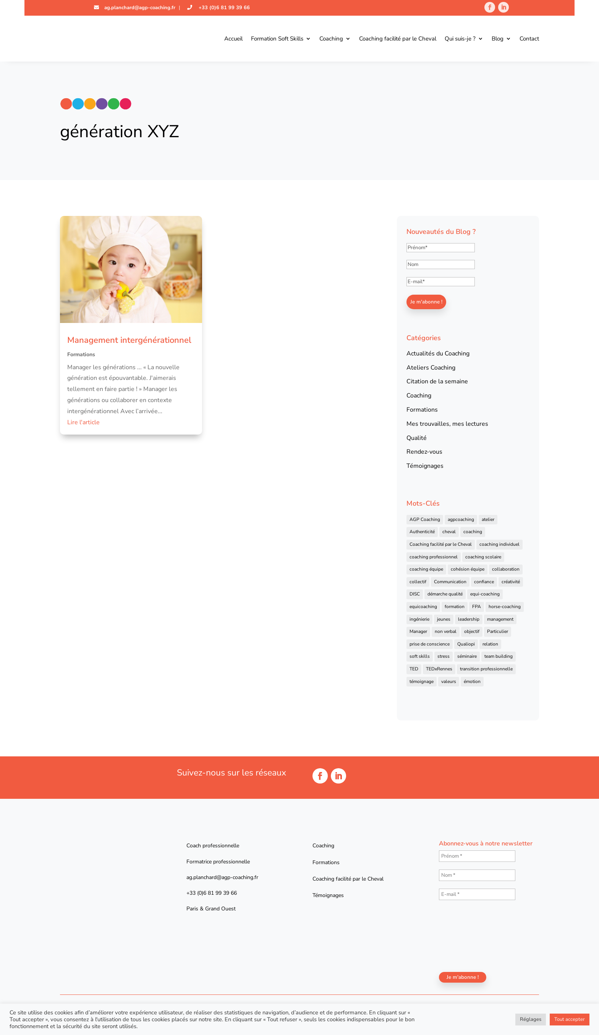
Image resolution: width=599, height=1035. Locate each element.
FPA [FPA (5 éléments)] (476, 606)
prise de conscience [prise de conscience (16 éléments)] (430, 644)
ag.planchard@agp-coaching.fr (139, 7)
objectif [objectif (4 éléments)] (471, 631)
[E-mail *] (477, 894)
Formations (81, 354)
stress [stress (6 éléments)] (443, 656)
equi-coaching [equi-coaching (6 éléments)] (485, 594)
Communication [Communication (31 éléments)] (450, 582)
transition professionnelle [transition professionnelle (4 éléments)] (486, 669)
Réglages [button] (530, 1019)
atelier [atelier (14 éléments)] (488, 519)
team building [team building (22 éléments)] (498, 656)
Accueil (233, 38)
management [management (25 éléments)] (500, 619)
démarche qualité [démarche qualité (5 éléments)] (445, 594)
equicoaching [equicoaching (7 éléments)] (423, 606)
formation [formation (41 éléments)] (455, 606)
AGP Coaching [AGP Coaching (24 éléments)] (425, 519)
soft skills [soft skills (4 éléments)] (420, 656)
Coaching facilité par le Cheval (397, 38)
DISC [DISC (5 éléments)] (415, 594)
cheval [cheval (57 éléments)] (449, 532)
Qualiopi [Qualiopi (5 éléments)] (466, 644)
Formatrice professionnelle (218, 861)
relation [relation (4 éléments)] (490, 644)
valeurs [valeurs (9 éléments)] (448, 681)
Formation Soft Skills (277, 38)
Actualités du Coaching (437, 353)
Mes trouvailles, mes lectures (447, 424)
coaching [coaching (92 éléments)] (472, 532)
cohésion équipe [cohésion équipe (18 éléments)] (467, 569)
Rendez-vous (424, 452)
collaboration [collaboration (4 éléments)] (506, 569)
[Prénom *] (477, 856)
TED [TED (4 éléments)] (414, 669)
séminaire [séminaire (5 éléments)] (467, 656)
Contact (529, 38)
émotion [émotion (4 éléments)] (472, 681)
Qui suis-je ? (460, 38)
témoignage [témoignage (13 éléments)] (422, 681)
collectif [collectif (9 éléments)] (418, 582)
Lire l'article (83, 422)
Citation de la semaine (437, 381)
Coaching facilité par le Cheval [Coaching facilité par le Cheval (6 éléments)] (441, 544)
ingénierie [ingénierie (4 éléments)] (419, 619)
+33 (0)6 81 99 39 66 (223, 7)
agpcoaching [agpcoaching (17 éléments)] (461, 519)
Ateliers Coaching (430, 367)
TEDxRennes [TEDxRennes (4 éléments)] (439, 669)
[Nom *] (477, 875)
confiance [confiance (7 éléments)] (484, 582)
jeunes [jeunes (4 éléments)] (443, 619)
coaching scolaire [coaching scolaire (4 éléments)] (483, 557)
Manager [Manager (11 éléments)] (418, 631)
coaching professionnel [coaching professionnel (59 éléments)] (434, 557)
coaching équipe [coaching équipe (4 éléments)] (426, 569)
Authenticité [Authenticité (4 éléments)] (422, 532)
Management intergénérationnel (129, 340)
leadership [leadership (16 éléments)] (468, 619)
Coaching (331, 38)
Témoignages (425, 466)
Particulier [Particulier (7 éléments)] (497, 631)
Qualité (416, 438)
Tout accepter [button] (569, 1019)
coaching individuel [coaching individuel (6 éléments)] (499, 544)
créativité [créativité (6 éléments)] (511, 582)
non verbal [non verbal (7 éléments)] (446, 631)
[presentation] (470, 935)
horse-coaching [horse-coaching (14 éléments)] (505, 606)
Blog (497, 38)
